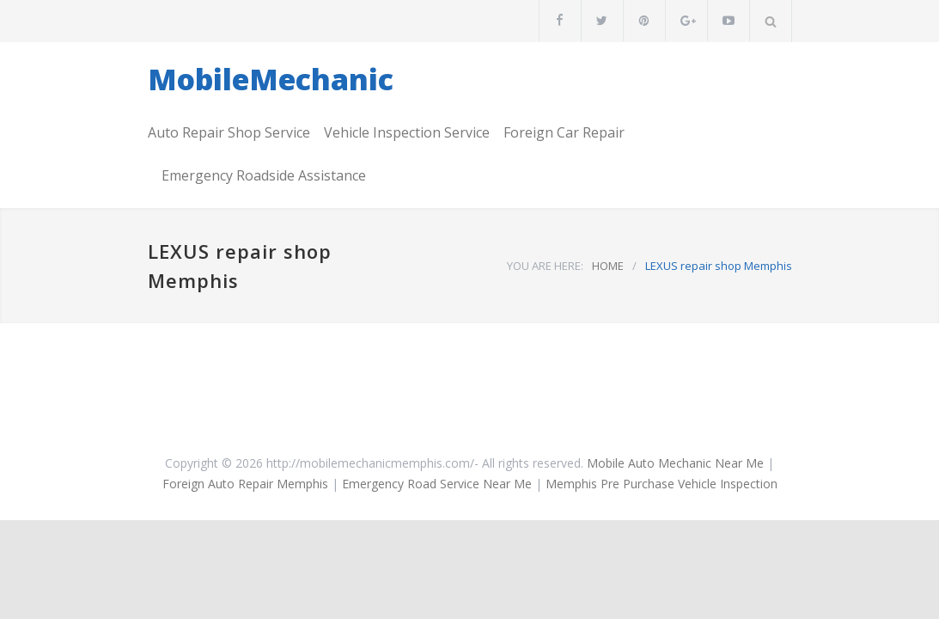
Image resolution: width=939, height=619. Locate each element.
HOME (608, 265)
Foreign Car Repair (564, 132)
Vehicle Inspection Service (407, 132)
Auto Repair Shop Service (229, 132)
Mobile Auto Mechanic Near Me (675, 463)
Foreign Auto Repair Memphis (245, 483)
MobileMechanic (270, 79)
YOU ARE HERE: (545, 265)
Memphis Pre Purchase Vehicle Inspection (661, 483)
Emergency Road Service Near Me (437, 483)
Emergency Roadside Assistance (264, 175)
